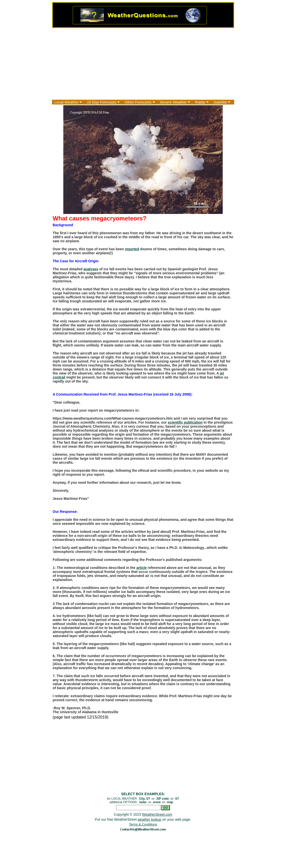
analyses (90, 269)
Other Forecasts (140, 102)
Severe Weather (175, 102)
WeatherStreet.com (157, 814)
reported (132, 249)
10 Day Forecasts (103, 102)
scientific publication (185, 422)
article (141, 568)
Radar (202, 102)
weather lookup (149, 819)
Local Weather (68, 102)
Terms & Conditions (143, 824)
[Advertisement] (143, 64)
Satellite (222, 102)
